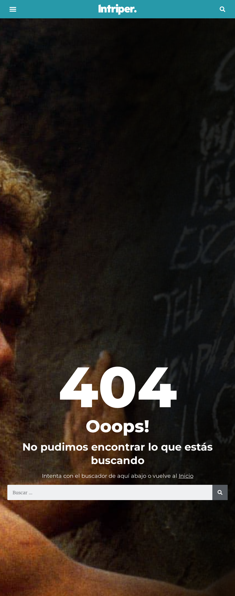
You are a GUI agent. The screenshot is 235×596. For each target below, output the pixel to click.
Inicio (186, 476)
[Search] (220, 492)
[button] (12, 9)
